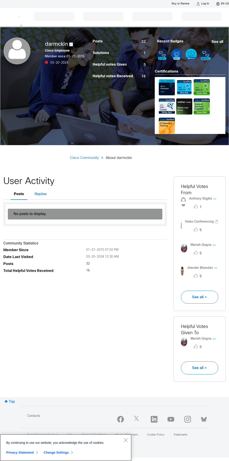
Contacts (33, 416)
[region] (65, 447)
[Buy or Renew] (180, 4)
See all (217, 42)
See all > (199, 297)
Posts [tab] (19, 194)
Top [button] (12, 401)
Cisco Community (84, 158)
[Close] (125, 440)
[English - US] (222, 4)
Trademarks (180, 435)
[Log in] (203, 4)
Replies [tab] (41, 194)
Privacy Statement (20, 452)
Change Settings (56, 452)
